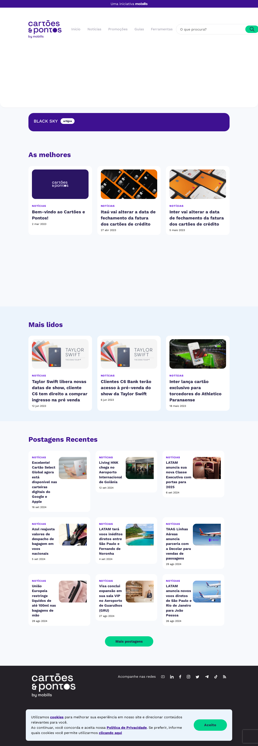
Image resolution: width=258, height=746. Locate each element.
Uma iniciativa (129, 4)
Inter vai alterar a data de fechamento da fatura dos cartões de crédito (196, 218)
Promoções (117, 29)
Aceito (210, 725)
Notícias (94, 29)
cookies (57, 717)
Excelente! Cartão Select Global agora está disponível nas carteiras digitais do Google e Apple (44, 482)
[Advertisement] (129, 70)
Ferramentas (162, 29)
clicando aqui (110, 733)
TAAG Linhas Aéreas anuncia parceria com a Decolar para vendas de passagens (178, 543)
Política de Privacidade (127, 727)
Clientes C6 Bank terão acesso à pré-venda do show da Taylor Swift (126, 387)
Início (75, 29)
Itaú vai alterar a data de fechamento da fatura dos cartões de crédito (128, 218)
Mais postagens (129, 641)
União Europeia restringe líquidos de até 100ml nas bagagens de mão (44, 600)
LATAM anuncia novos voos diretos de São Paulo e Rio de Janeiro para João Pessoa (179, 600)
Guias (139, 29)
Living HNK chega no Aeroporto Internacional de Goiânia (110, 472)
